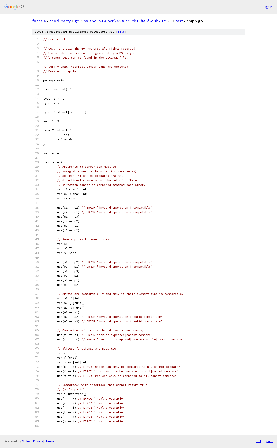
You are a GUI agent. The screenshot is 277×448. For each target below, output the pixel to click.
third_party (60, 21)
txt (258, 441)
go (76, 21)
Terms (50, 441)
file (121, 32)
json (269, 441)
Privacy (38, 441)
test (179, 21)
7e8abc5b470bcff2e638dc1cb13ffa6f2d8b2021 (125, 21)
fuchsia (39, 21)
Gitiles (26, 441)
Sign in (268, 7)
